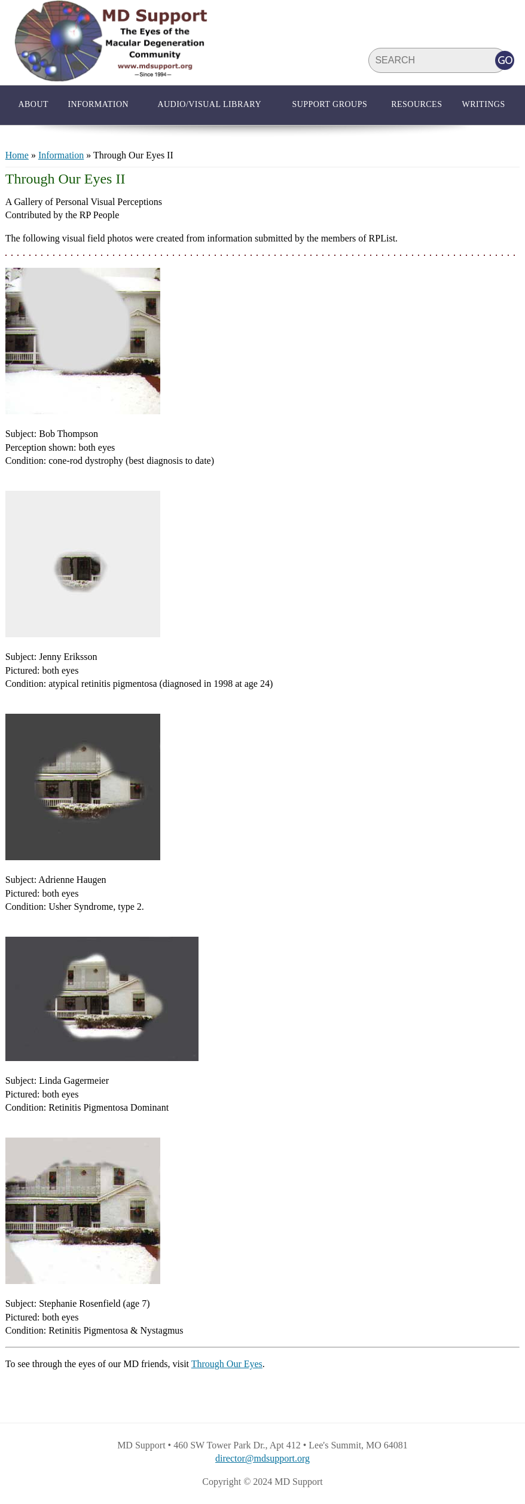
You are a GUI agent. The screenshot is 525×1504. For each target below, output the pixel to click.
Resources (416, 104)
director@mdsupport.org (262, 1458)
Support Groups (329, 104)
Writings (483, 104)
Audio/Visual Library (209, 104)
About (33, 104)
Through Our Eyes (226, 1364)
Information (98, 104)
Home (17, 155)
